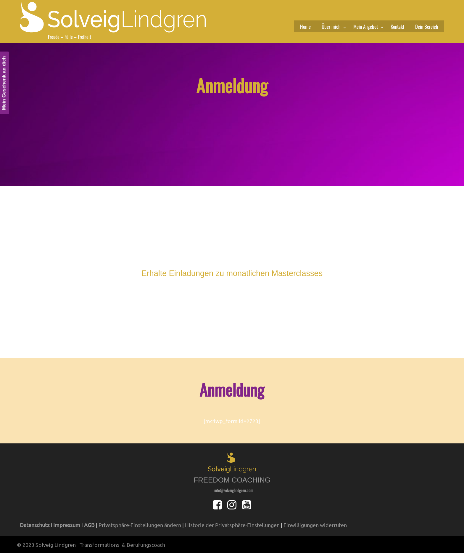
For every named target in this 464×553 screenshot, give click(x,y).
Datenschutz (34, 525)
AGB (89, 525)
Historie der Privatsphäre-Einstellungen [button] (232, 525)
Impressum (66, 525)
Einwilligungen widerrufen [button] (315, 525)
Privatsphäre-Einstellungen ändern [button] (140, 525)
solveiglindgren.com (116, 17)
